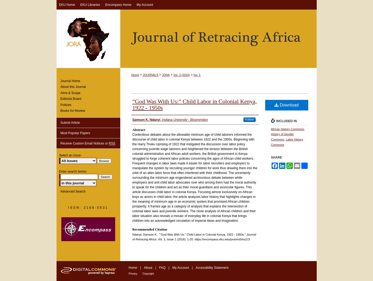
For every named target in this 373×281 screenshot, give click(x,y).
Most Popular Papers (75, 133)
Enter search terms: (73, 171)
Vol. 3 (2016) (181, 74)
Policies (66, 105)
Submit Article (70, 123)
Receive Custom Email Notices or (88, 144)
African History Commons (287, 129)
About (148, 268)
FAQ (162, 268)
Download (287, 105)
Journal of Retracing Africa (187, 39)
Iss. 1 (197, 74)
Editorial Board (71, 99)
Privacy (133, 273)
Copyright (148, 273)
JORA (166, 74)
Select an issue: (70, 155)
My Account (180, 268)
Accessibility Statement (212, 268)
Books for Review (73, 111)
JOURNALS (150, 74)
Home (135, 74)
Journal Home (70, 81)
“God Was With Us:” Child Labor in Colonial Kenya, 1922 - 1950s (194, 104)
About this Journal (73, 87)
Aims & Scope (70, 93)
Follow (249, 119)
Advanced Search (73, 191)
